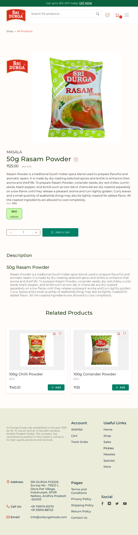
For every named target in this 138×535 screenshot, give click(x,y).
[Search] (65, 14)
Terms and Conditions (79, 491)
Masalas (109, 454)
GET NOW (85, 3)
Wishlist (77, 429)
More (107, 466)
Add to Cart (60, 232)
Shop (9, 31)
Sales (107, 442)
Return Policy (81, 511)
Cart (74, 436)
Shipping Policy (82, 505)
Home (108, 429)
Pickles (109, 448)
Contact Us (79, 517)
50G (14, 214)
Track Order (79, 442)
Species (109, 460)
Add (55, 387)
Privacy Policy (81, 499)
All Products (25, 31)
